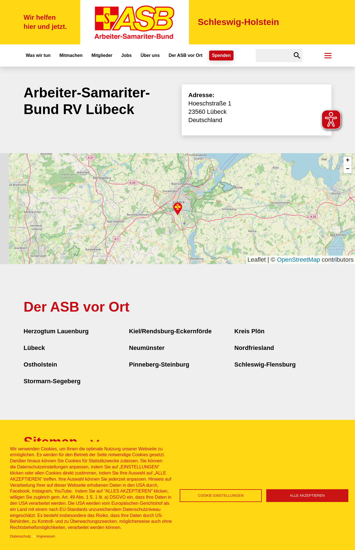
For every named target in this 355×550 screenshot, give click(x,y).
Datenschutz (20, 536)
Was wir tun (38, 55)
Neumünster (146, 347)
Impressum (46, 536)
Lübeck (34, 347)
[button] (177, 209)
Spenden (221, 55)
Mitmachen (71, 55)
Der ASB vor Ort (185, 55)
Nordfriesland (254, 347)
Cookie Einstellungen (220, 495)
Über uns (150, 55)
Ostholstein (40, 364)
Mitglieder (102, 55)
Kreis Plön (249, 331)
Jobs (126, 55)
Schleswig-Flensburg (265, 364)
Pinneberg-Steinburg (159, 364)
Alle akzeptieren (307, 495)
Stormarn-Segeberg (52, 381)
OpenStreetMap (298, 259)
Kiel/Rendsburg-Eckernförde (170, 331)
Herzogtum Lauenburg (56, 331)
